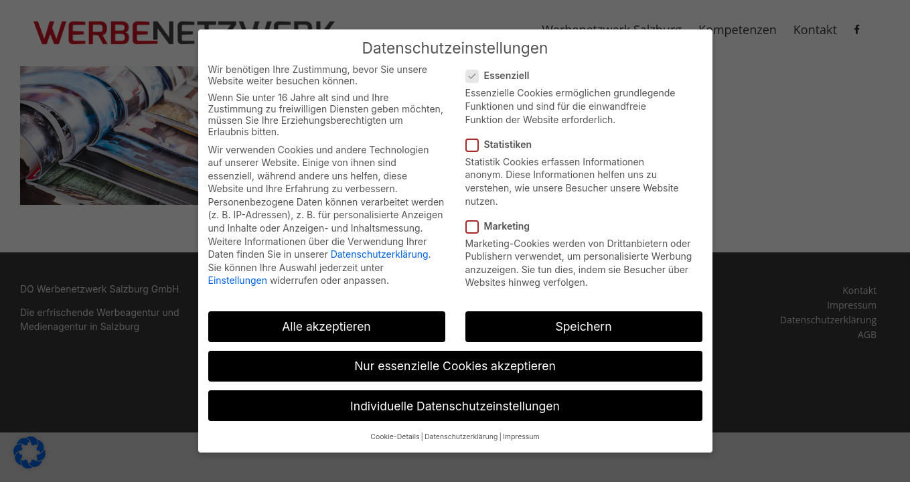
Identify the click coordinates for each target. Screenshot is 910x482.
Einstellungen (237, 280)
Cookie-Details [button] (394, 436)
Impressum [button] (521, 436)
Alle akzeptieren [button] (326, 326)
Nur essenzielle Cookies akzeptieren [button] (455, 366)
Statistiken (504, 143)
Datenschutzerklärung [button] (461, 436)
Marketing (503, 225)
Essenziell (503, 75)
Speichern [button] (583, 326)
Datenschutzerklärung (380, 254)
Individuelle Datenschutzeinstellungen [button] (455, 405)
